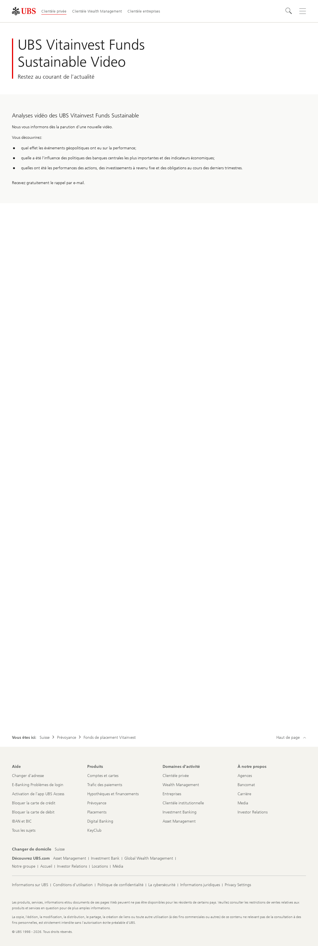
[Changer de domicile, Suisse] (60, 849)
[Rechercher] (288, 11)
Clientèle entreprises (143, 11)
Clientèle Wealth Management (97, 11)
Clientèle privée (53, 11)
